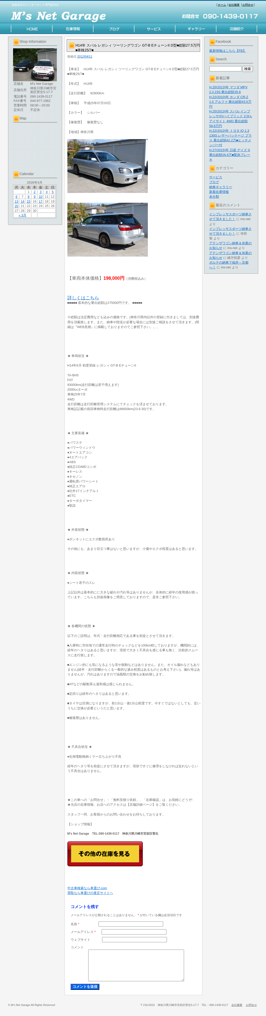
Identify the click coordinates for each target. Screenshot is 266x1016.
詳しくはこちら (83, 297)
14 (22, 201)
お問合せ (247, 4)
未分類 (214, 196)
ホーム (222, 4)
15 (28, 201)
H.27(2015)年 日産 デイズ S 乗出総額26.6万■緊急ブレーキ (229, 154)
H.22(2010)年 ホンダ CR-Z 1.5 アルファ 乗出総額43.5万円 (230, 101)
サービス (215, 177)
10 (40, 196)
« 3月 (22, 215)
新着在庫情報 (219, 192)
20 (16, 206)
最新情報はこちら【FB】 (227, 51)
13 (16, 201)
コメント (77, 947)
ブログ (214, 182)
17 (40, 201)
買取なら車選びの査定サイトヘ (90, 893)
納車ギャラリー (220, 187)
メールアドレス (83, 932)
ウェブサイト (80, 940)
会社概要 (234, 4)
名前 (75, 924)
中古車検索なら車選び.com (87, 888)
